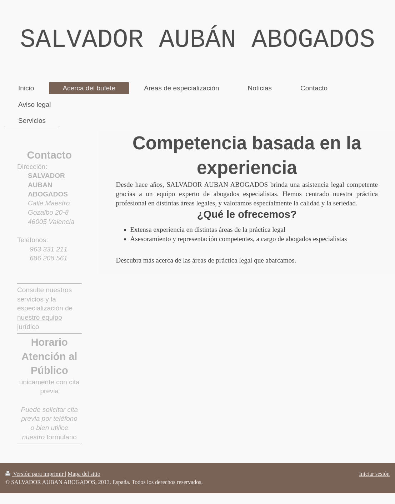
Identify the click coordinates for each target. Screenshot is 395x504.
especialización (40, 308)
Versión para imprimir (35, 474)
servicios (30, 299)
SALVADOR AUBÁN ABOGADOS (197, 40)
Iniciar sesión (374, 474)
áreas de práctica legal (222, 260)
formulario (61, 437)
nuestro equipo (39, 317)
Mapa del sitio (84, 474)
